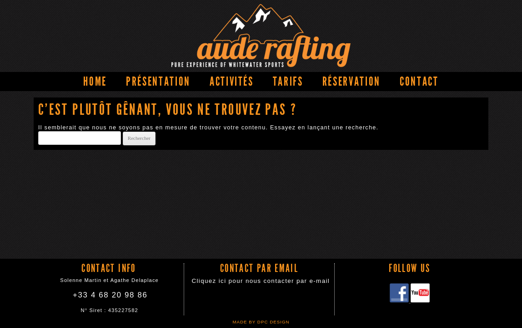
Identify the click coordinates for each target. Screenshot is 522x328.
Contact (419, 81)
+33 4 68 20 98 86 (110, 295)
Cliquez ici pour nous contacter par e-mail (260, 280)
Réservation (351, 81)
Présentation (158, 81)
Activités (232, 81)
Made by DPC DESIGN (260, 321)
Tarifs (288, 81)
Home (95, 81)
